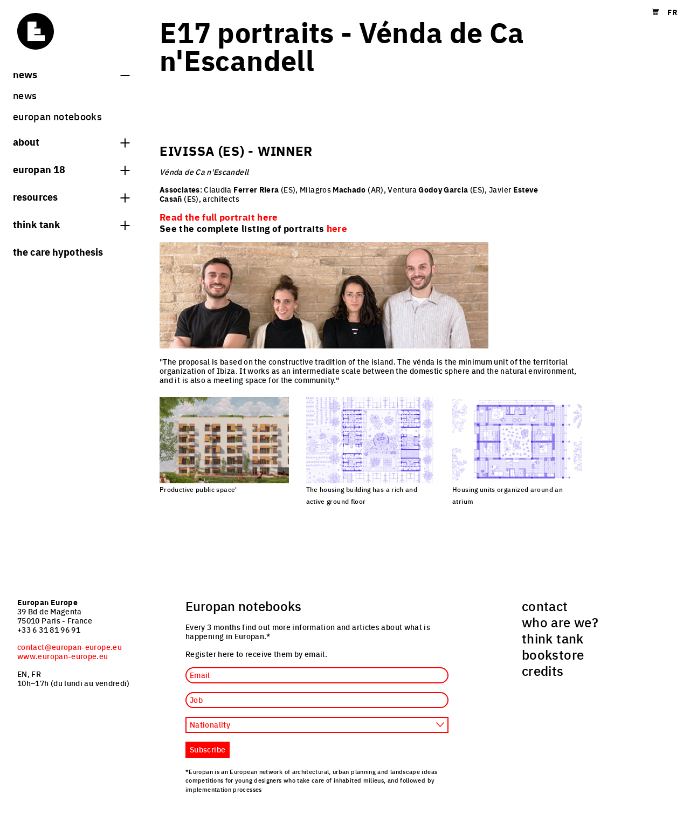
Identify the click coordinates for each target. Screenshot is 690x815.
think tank (71, 224)
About (71, 141)
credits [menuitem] (543, 670)
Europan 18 (71, 169)
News (71, 74)
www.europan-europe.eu (62, 655)
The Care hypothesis (58, 251)
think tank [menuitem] (553, 638)
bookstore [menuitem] (553, 654)
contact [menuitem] (545, 606)
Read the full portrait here (219, 216)
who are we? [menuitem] (560, 622)
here (337, 228)
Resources (71, 196)
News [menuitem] (25, 95)
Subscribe (207, 749)
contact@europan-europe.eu (69, 646)
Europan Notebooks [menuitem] (57, 116)
